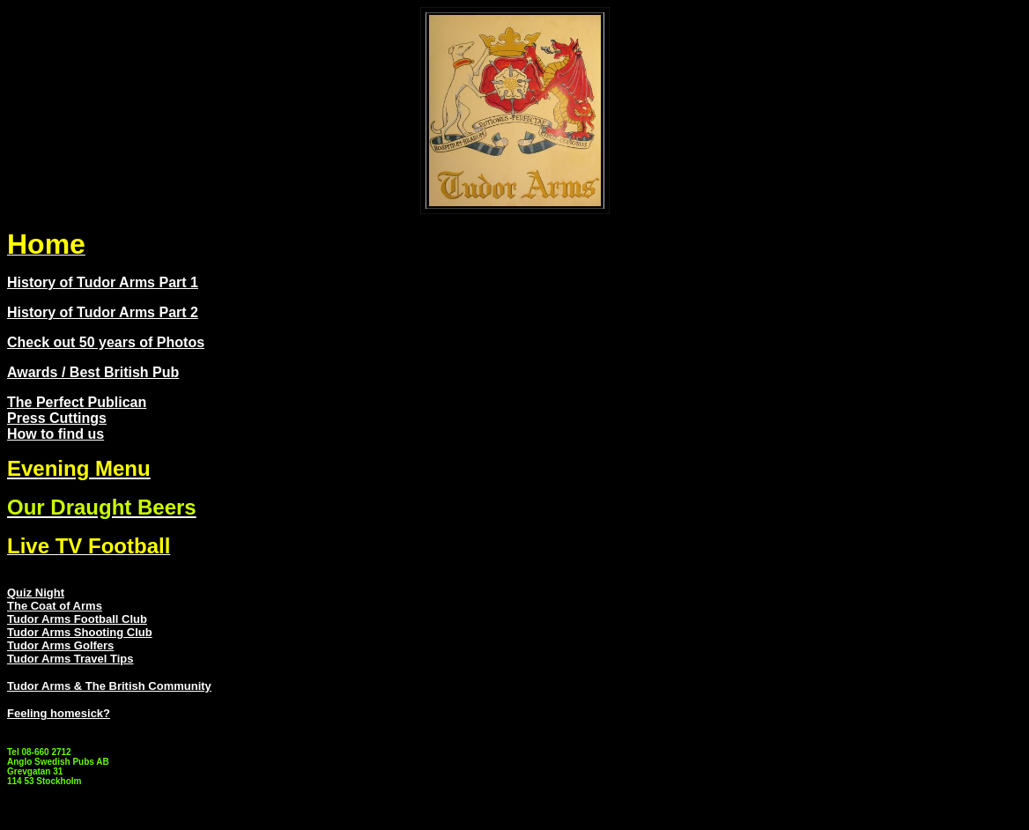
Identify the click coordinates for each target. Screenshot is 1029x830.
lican (130, 402)
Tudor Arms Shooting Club (79, 632)
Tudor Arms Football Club (77, 619)
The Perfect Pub (61, 402)
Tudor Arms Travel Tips (70, 658)
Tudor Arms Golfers (60, 645)
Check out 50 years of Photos (105, 342)
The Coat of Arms (54, 605)
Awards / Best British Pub (93, 372)
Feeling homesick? (58, 713)
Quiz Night (35, 592)
